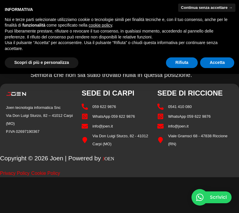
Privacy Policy (15, 173)
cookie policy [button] (100, 25)
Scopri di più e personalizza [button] (41, 62)
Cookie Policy (45, 173)
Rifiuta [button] (182, 62)
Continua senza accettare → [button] (206, 7)
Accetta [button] (217, 62)
